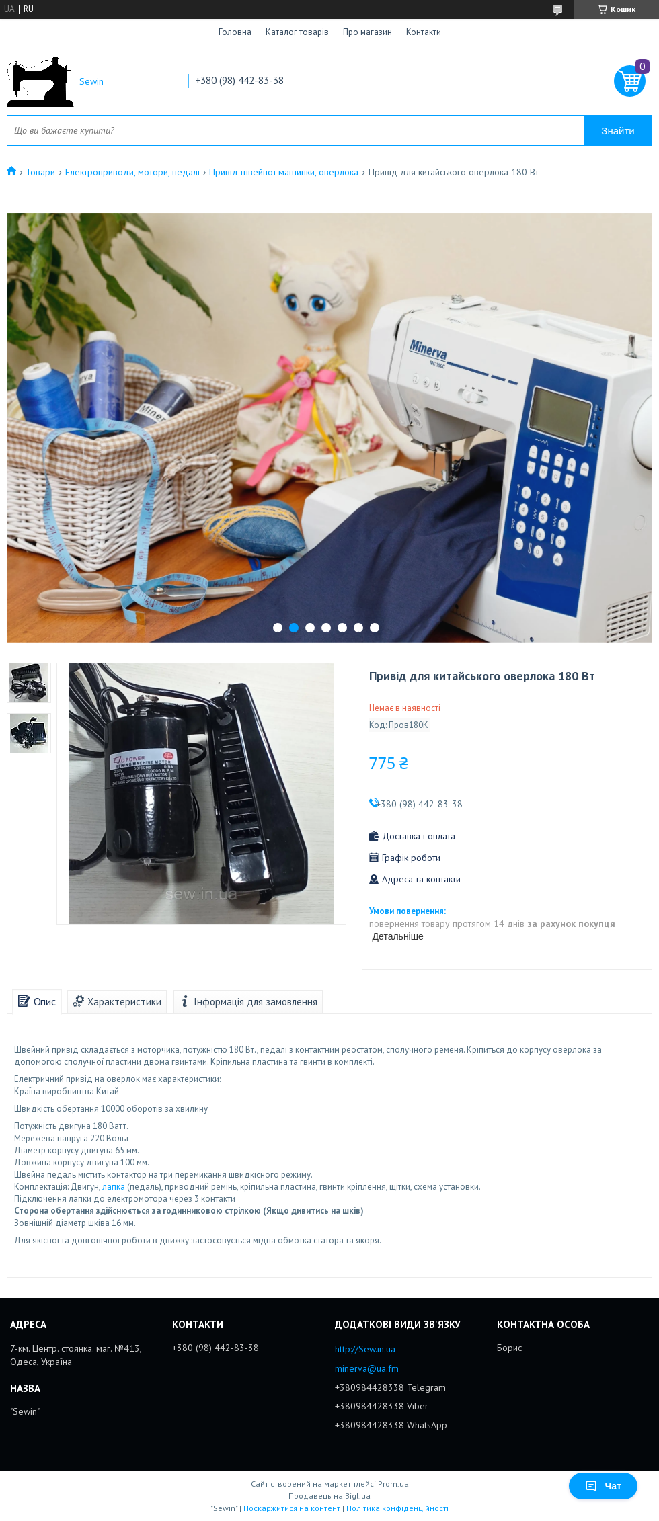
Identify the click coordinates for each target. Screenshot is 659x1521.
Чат (603, 1486)
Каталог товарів (297, 32)
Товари (40, 172)
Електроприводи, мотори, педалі (132, 172)
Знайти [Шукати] (617, 130)
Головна (235, 32)
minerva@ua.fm (367, 1368)
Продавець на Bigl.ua (329, 1496)
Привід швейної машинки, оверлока (283, 172)
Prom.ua (393, 1484)
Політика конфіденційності (397, 1508)
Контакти (423, 32)
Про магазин (367, 32)
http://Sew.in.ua (365, 1349)
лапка (113, 1186)
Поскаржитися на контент (291, 1508)
